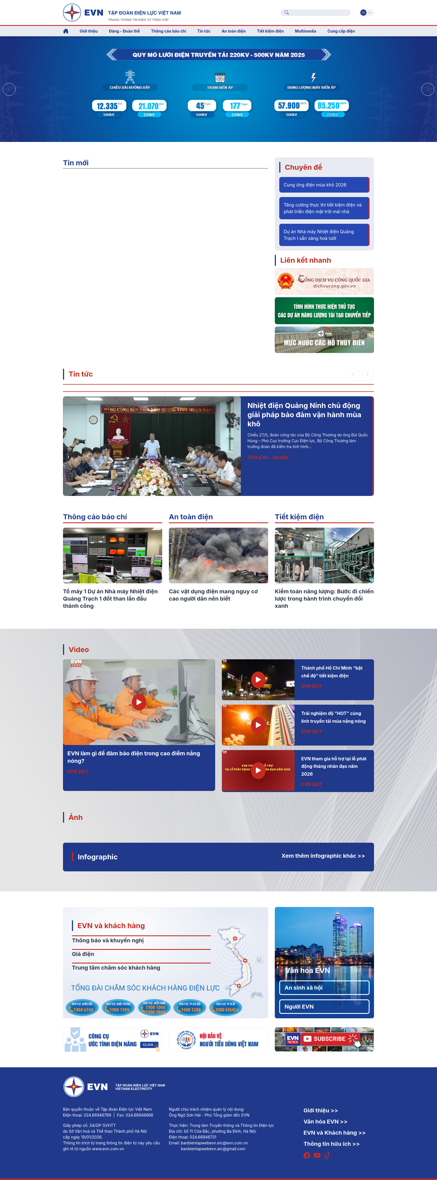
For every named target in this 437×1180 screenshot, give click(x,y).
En (370, 12)
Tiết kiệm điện (299, 516)
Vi (363, 12)
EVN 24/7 (77, 771)
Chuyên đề (303, 167)
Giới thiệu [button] (89, 31)
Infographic (98, 856)
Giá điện (83, 954)
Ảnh (76, 817)
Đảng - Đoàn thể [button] (124, 31)
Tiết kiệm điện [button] (270, 31)
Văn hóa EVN (307, 970)
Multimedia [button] (305, 31)
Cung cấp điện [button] (341, 31)
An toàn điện (191, 516)
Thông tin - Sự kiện (267, 457)
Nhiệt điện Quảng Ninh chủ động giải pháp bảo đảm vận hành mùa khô (304, 414)
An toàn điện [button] (234, 31)
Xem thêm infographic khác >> (323, 855)
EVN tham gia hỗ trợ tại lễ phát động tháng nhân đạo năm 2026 (333, 766)
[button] (427, 89)
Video (79, 649)
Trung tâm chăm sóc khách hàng (116, 967)
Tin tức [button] (204, 31)
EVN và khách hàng (111, 925)
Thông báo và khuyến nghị (108, 940)
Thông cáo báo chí (168, 31)
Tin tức (81, 374)
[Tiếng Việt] (122, 12)
